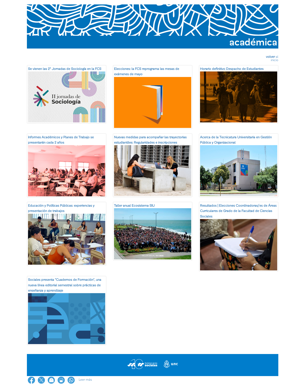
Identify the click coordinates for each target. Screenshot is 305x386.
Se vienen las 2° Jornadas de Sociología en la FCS (64, 69)
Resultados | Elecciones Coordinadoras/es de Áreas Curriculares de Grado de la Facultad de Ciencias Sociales (238, 211)
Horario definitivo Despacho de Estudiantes (232, 69)
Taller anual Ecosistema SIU (134, 205)
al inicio (274, 58)
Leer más (85, 379)
